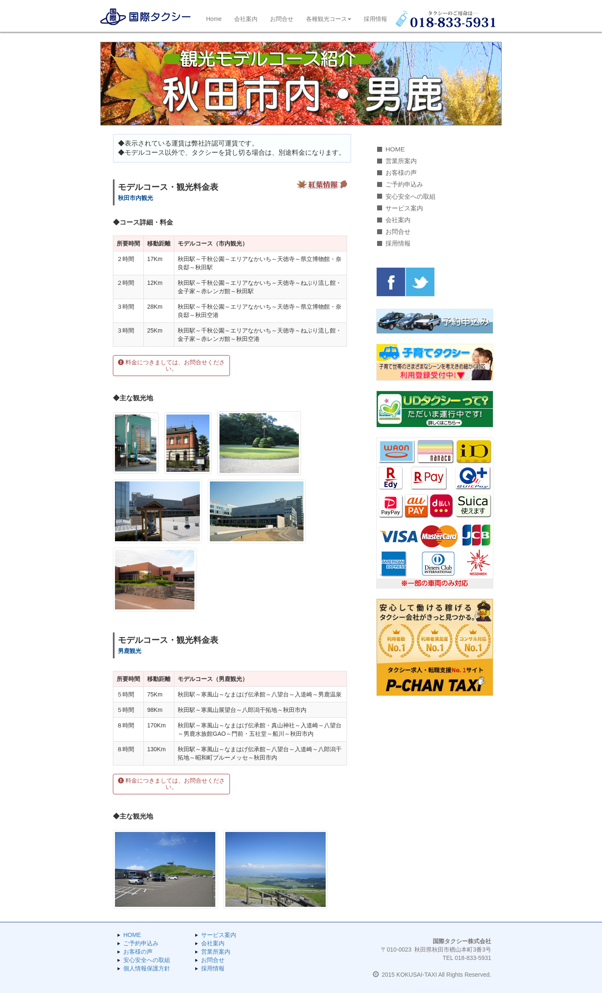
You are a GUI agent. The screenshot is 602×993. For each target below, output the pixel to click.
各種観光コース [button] (328, 18)
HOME (395, 149)
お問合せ (281, 18)
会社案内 (246, 18)
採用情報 (375, 18)
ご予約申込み (404, 184)
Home (214, 18)
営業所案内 (401, 160)
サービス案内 (404, 208)
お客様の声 (401, 172)
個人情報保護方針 (146, 968)
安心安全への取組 (410, 196)
